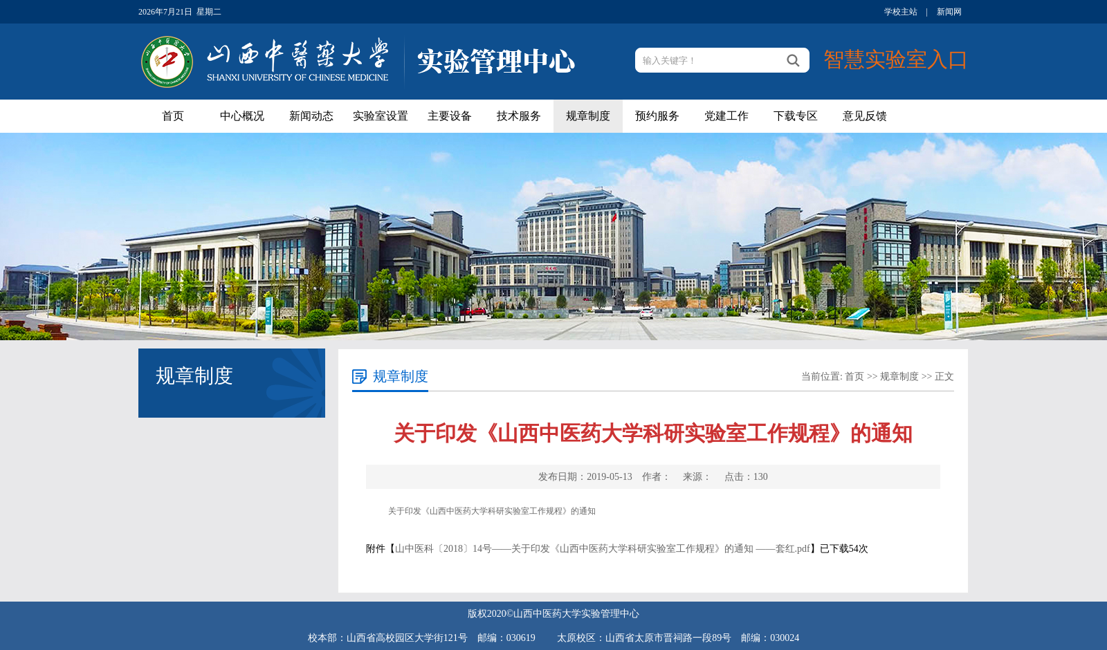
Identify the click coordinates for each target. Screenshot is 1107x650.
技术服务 (519, 116)
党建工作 (726, 116)
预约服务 (657, 116)
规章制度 (588, 116)
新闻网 (949, 12)
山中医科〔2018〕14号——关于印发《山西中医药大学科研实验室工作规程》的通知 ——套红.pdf (602, 549)
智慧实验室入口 (896, 59)
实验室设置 (380, 116)
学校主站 (900, 12)
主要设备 (450, 116)
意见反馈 (865, 116)
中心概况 (242, 116)
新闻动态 (311, 116)
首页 (173, 116)
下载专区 (796, 116)
